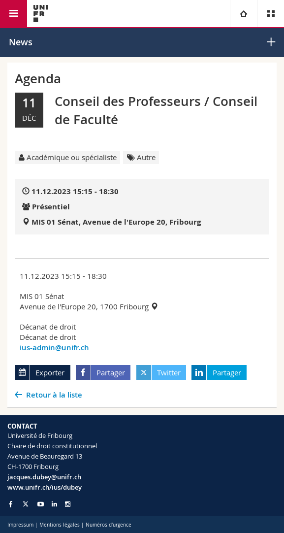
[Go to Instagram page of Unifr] (67, 504)
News (20, 42)
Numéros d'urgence (108, 525)
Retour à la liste (54, 395)
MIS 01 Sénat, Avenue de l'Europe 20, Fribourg (116, 222)
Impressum (20, 525)
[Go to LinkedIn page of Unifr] (54, 504)
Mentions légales (59, 525)
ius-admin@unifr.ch (54, 347)
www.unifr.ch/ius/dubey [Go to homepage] (44, 487)
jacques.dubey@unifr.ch (44, 476)
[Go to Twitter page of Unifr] (26, 504)
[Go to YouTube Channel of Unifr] (40, 504)
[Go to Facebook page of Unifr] (10, 504)
